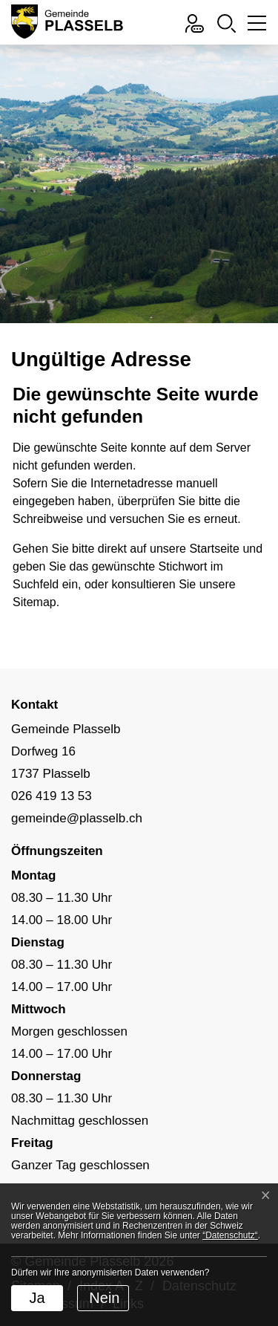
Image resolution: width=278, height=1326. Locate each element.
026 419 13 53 (51, 796)
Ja (36, 1298)
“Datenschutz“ (230, 1235)
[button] (226, 22)
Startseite (214, 548)
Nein (104, 1298)
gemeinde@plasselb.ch (76, 818)
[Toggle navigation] (254, 26)
